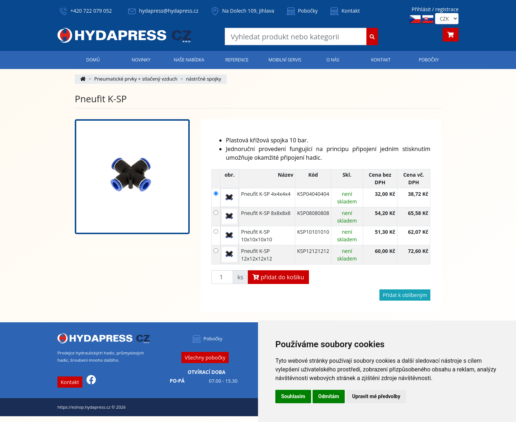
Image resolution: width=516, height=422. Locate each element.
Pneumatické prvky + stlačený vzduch (135, 79)
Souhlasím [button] (293, 396)
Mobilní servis (284, 60)
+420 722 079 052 (91, 10)
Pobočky (301, 10)
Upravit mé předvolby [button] (376, 396)
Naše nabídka (189, 60)
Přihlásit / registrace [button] (435, 9)
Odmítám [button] (328, 396)
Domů (93, 60)
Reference (236, 60)
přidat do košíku (278, 277)
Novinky (141, 60)
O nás (332, 60)
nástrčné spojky (203, 79)
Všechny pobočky (205, 357)
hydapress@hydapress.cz (168, 10)
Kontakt (344, 10)
